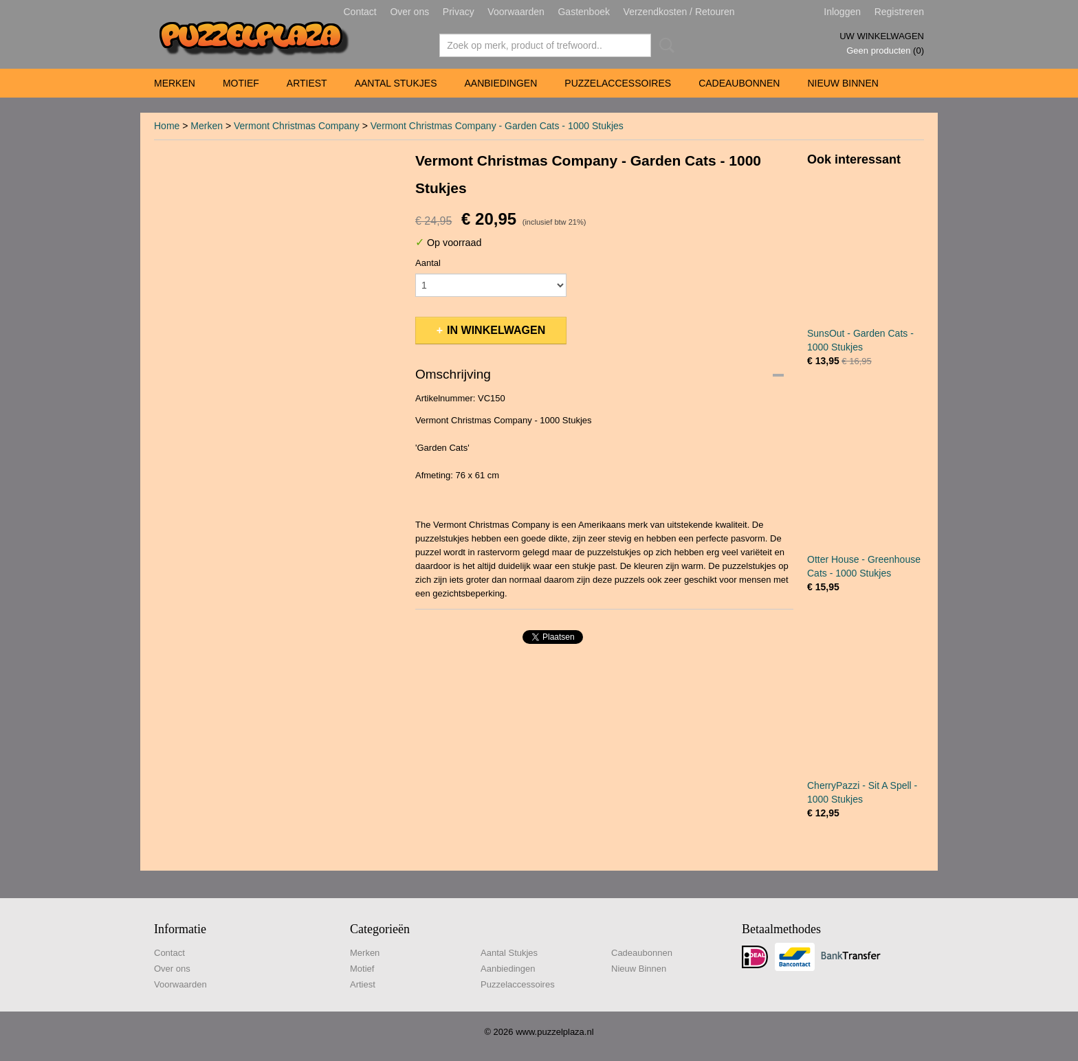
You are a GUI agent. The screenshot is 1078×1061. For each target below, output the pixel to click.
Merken (174, 83)
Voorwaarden (515, 11)
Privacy (458, 11)
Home (166, 125)
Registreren (899, 11)
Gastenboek (584, 11)
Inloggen (842, 11)
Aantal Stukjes (396, 83)
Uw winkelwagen (881, 36)
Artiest (307, 83)
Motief (241, 83)
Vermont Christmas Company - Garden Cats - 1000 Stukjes (497, 125)
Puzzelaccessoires (617, 83)
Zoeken (664, 45)
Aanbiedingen (500, 83)
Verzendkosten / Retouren (679, 11)
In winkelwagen (496, 330)
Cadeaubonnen (739, 83)
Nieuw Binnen (842, 83)
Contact (360, 11)
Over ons (409, 11)
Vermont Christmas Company (297, 125)
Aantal (428, 263)
